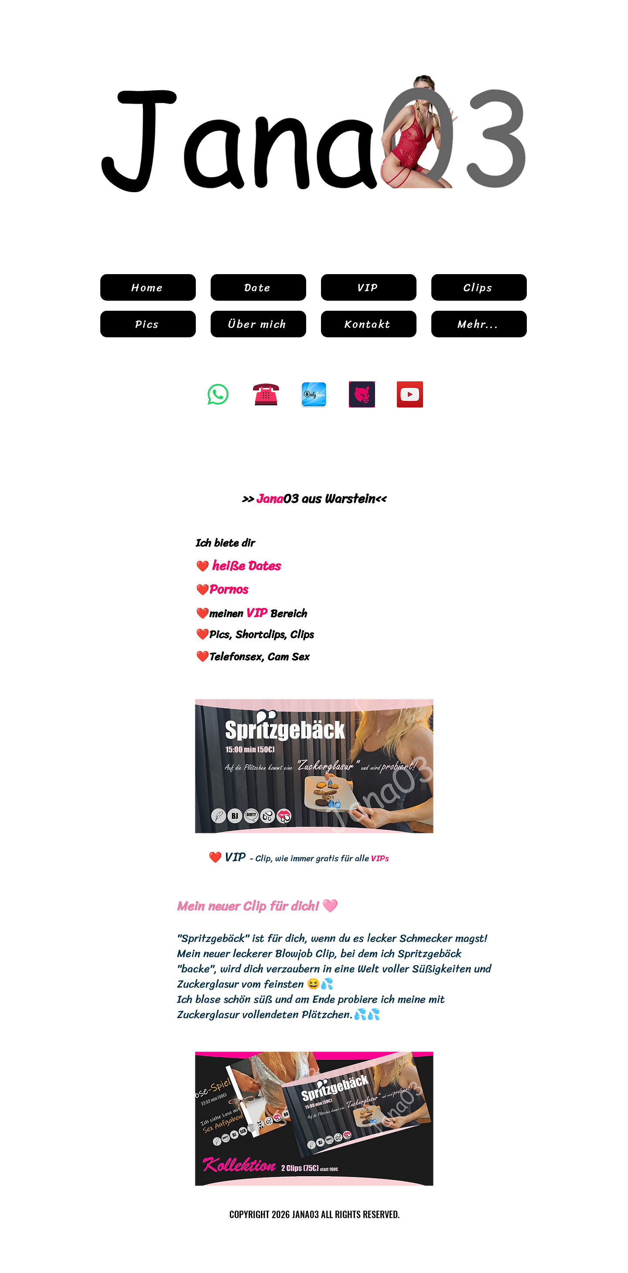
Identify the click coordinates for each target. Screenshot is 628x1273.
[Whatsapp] (218, 394)
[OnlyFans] (314, 394)
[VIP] (368, 287)
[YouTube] (410, 394)
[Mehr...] (479, 324)
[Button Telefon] (266, 394)
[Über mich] (258, 324)
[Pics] (148, 324)
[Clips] (479, 287)
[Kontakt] (368, 324)
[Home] (148, 287)
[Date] (258, 287)
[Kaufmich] (362, 394)
